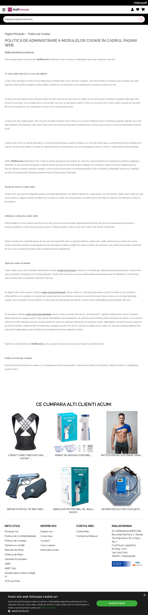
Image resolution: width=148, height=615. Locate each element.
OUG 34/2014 (12, 581)
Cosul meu (46, 536)
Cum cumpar (47, 545)
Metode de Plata (14, 550)
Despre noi (46, 531)
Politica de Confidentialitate (20, 536)
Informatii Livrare (49, 550)
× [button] (144, 595)
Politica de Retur (14, 554)
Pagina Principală (15, 33)
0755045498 (140, 2)
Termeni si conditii (15, 545)
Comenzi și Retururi (87, 536)
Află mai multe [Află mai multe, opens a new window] (49, 607)
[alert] (74, 603)
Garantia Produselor (16, 559)
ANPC (8, 563)
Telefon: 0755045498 (123, 556)
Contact (45, 540)
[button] (50, 611)
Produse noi (11, 531)
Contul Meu (82, 531)
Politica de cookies (15, 540)
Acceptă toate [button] (117, 603)
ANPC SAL (10, 568)
